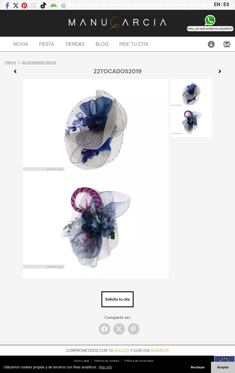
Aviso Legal (81, 361)
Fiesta (10, 62)
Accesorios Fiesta (39, 62)
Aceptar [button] (223, 367)
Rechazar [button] (198, 367)
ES (226, 4)
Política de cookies (106, 361)
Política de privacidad (138, 361)
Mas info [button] (105, 367)
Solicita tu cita (117, 299)
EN (217, 4)
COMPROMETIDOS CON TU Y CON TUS (117, 350)
